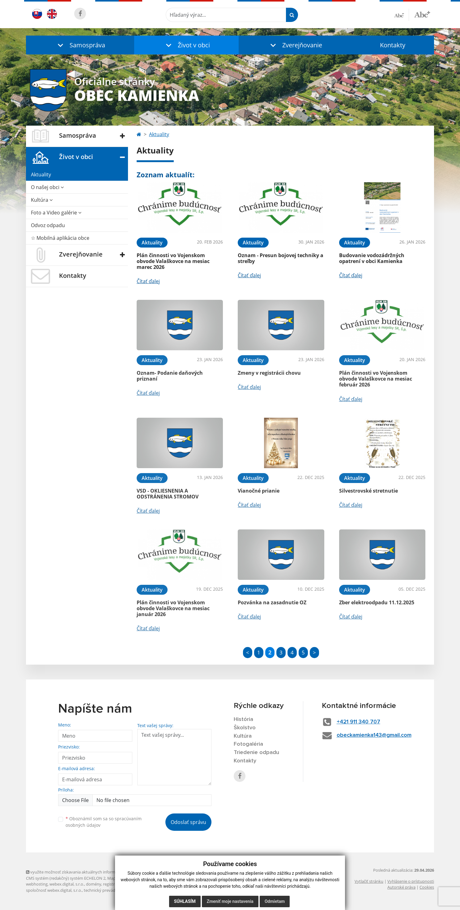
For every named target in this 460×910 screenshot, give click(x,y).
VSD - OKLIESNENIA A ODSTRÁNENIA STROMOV (167, 493)
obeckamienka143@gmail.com (374, 735)
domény (93, 884)
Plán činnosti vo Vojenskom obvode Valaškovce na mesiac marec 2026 (173, 261)
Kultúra (42, 199)
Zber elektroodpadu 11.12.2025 (376, 602)
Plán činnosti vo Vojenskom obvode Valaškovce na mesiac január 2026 (173, 608)
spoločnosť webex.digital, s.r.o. (54, 890)
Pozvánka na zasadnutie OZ (272, 602)
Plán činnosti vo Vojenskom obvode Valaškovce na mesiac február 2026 (375, 378)
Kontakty (392, 45)
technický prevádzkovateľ (107, 890)
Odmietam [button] (275, 901)
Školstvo (245, 728)
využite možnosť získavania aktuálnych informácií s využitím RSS (87, 872)
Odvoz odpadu (48, 225)
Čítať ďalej (148, 281)
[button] (80, 45)
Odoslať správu (188, 822)
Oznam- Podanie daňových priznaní (170, 375)
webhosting (37, 884)
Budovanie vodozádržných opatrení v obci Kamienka (371, 258)
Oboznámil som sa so (104, 822)
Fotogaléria (248, 744)
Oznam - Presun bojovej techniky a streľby (280, 258)
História (243, 719)
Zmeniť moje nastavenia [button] (230, 901)
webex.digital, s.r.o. (66, 884)
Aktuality (41, 174)
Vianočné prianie (258, 490)
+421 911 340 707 (358, 722)
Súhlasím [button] (185, 901)
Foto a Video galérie (56, 212)
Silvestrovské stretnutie (368, 490)
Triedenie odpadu (256, 752)
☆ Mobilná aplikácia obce (60, 238)
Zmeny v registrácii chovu (269, 372)
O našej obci (47, 187)
